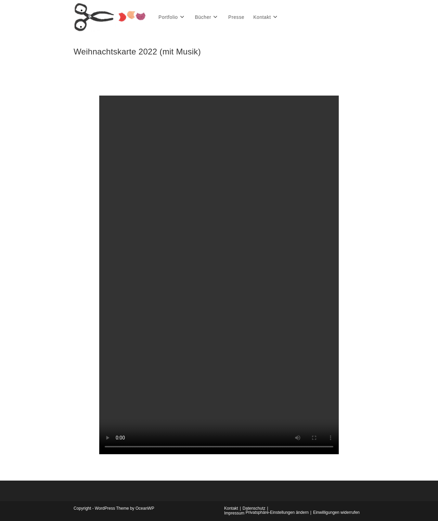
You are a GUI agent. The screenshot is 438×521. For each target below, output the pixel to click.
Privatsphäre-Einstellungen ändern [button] (277, 512)
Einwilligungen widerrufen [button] (336, 512)
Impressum (234, 513)
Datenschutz (254, 508)
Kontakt (231, 508)
